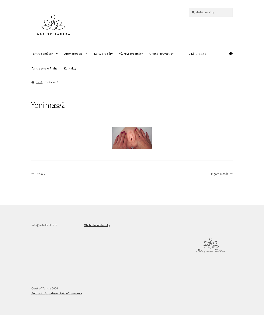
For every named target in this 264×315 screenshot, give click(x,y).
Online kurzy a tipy (161, 53)
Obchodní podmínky (97, 225)
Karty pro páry (103, 53)
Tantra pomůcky (42, 53)
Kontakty (70, 68)
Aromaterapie (73, 53)
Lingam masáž (219, 174)
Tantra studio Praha (44, 68)
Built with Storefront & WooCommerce (56, 293)
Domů (39, 82)
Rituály (40, 174)
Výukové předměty (131, 53)
